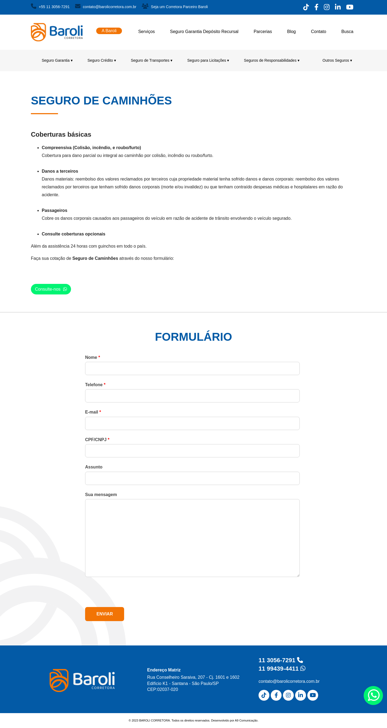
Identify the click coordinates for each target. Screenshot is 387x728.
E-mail (93, 412)
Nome (92, 357)
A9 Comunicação (246, 720)
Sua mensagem (101, 494)
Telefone (95, 384)
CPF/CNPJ (97, 439)
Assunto (93, 467)
